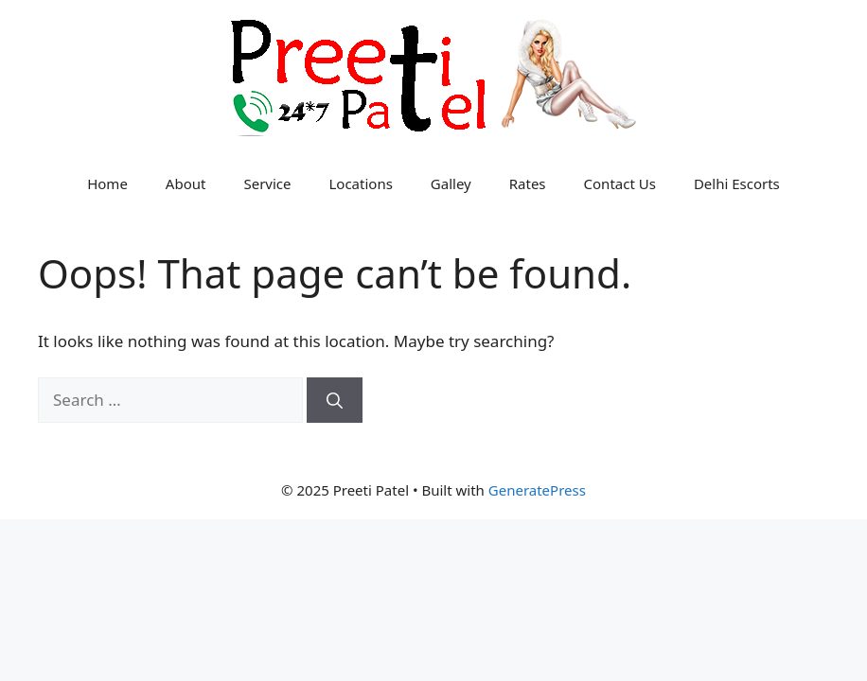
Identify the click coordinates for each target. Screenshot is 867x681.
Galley (451, 183)
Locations (360, 183)
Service (267, 183)
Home (107, 183)
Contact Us (620, 183)
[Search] (335, 400)
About (186, 183)
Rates (527, 183)
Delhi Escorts (737, 183)
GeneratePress (537, 489)
